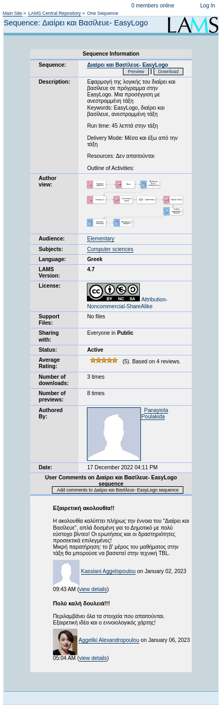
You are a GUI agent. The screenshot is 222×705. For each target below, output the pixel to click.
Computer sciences (110, 249)
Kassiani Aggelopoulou (108, 571)
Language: (52, 259)
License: (49, 286)
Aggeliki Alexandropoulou (108, 640)
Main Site (12, 13)
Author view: (47, 181)
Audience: (52, 239)
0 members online (152, 5)
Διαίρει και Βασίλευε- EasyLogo (127, 65)
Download (168, 71)
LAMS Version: (49, 272)
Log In (207, 5)
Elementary (100, 239)
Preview (136, 71)
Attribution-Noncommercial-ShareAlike (127, 303)
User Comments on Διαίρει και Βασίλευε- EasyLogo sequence (111, 481)
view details (93, 589)
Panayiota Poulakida (154, 413)
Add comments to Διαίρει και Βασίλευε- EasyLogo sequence (118, 490)
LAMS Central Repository (54, 13)
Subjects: (51, 249)
